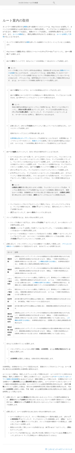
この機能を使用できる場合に (41, 283)
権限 (25, 27)
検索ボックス (36, 141)
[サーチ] (54, 3)
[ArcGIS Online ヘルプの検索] (35, 2)
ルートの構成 (18, 34)
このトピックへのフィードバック (60, 449)
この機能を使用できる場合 (46, 261)
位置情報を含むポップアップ (20, 138)
